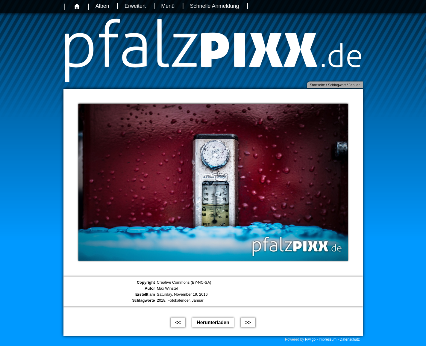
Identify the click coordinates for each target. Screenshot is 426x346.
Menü (168, 6)
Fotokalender (178, 300)
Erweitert (135, 6)
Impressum (327, 339)
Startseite (317, 85)
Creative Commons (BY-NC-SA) (184, 282)
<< (178, 322)
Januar (198, 300)
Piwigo (310, 339)
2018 (161, 300)
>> (248, 322)
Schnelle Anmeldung (214, 6)
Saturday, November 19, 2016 (182, 294)
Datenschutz (350, 339)
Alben (102, 6)
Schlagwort (336, 85)
